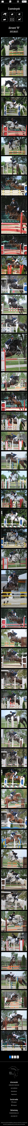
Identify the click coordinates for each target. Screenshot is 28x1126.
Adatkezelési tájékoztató (14, 1085)
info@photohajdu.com (14, 1113)
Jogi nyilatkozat (14, 1088)
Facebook (14, 1102)
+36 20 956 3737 (14, 1116)
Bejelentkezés (14, 1091)
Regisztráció (14, 1094)
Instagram (14, 1105)
